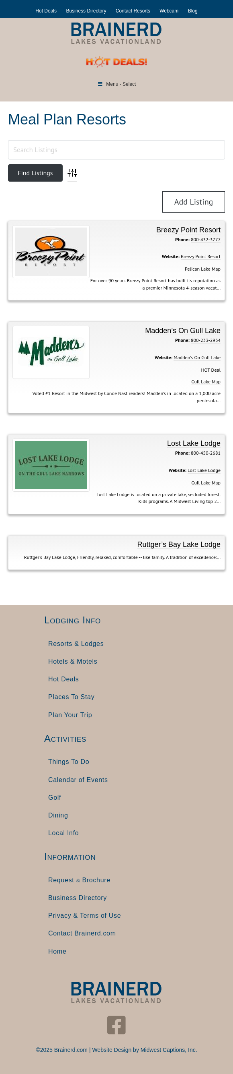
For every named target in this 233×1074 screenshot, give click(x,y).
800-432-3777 (206, 239)
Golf (54, 797)
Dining (58, 815)
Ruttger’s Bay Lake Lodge (179, 544)
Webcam (168, 11)
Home (57, 951)
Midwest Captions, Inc (168, 1050)
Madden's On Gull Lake (197, 357)
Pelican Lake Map (203, 269)
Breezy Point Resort (188, 230)
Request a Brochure (79, 880)
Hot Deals (46, 11)
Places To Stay (71, 696)
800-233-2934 (206, 340)
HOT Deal (211, 370)
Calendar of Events (78, 779)
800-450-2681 (206, 453)
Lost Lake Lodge (194, 443)
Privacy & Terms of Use (84, 915)
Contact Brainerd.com (82, 933)
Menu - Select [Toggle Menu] (116, 84)
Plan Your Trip (70, 715)
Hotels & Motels (73, 661)
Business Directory (86, 11)
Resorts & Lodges (76, 643)
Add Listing (193, 202)
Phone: (182, 239)
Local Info (63, 833)
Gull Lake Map (206, 382)
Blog (193, 11)
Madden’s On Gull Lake (183, 331)
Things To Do (68, 761)
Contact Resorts (133, 11)
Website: (171, 256)
